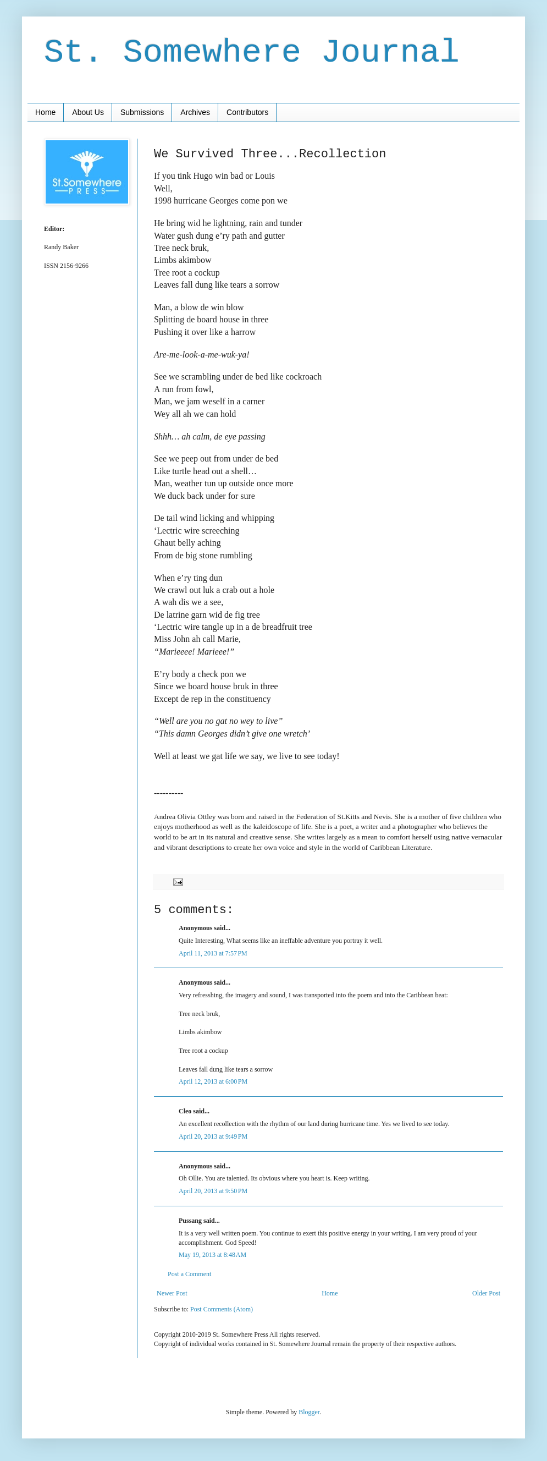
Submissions (142, 112)
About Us (88, 112)
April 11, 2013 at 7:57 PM (213, 953)
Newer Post (172, 1293)
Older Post (486, 1293)
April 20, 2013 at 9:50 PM (213, 1191)
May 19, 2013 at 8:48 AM (212, 1255)
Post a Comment (189, 1274)
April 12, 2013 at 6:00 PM (213, 1081)
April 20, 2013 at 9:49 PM (213, 1136)
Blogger (309, 1412)
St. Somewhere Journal (252, 53)
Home (45, 112)
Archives (195, 112)
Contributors (247, 112)
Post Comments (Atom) (221, 1309)
